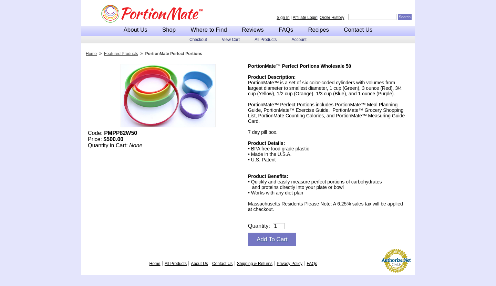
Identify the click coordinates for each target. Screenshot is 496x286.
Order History (332, 17)
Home (91, 53)
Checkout (198, 39)
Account (299, 39)
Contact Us (358, 30)
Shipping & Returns (254, 263)
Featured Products (121, 53)
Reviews (253, 30)
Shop (169, 30)
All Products (266, 39)
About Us (135, 30)
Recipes (318, 30)
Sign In (283, 17)
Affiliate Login (305, 17)
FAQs (286, 30)
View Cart (231, 39)
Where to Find (209, 30)
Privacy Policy (289, 263)
